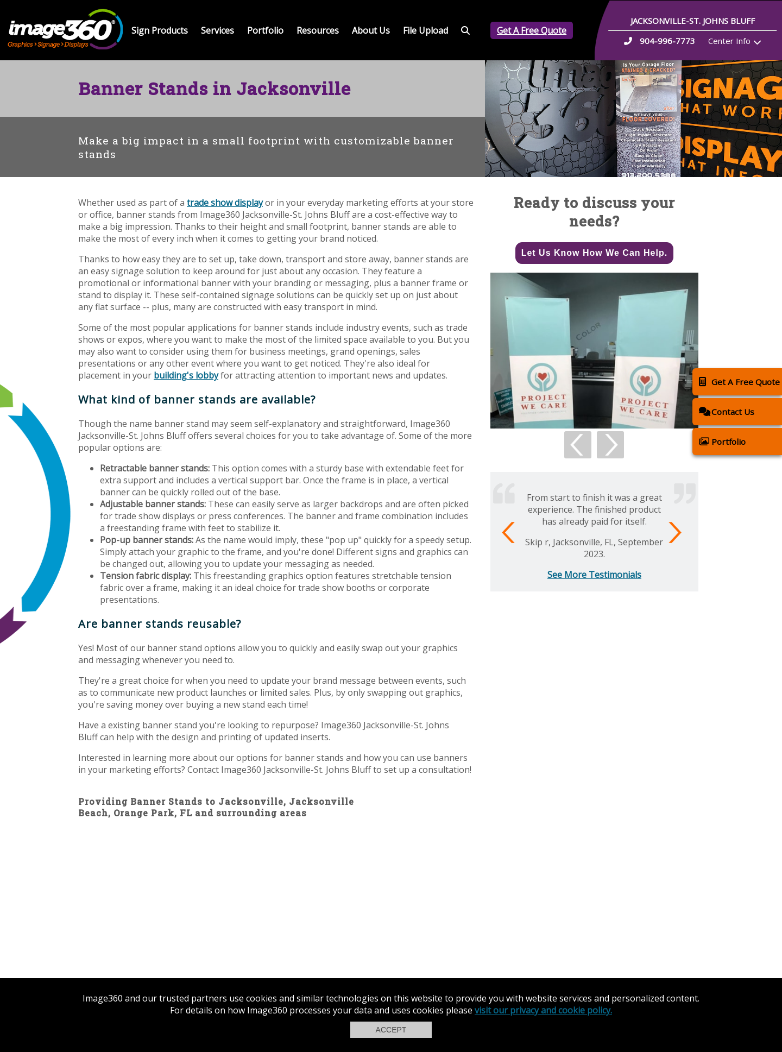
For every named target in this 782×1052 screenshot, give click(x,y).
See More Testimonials (594, 575)
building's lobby (186, 375)
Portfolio (265, 30)
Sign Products (159, 30)
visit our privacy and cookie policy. (543, 1010)
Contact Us (726, 411)
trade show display (225, 203)
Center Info (729, 40)
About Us (371, 30)
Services (217, 30)
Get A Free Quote (531, 30)
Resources (318, 30)
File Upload (425, 30)
